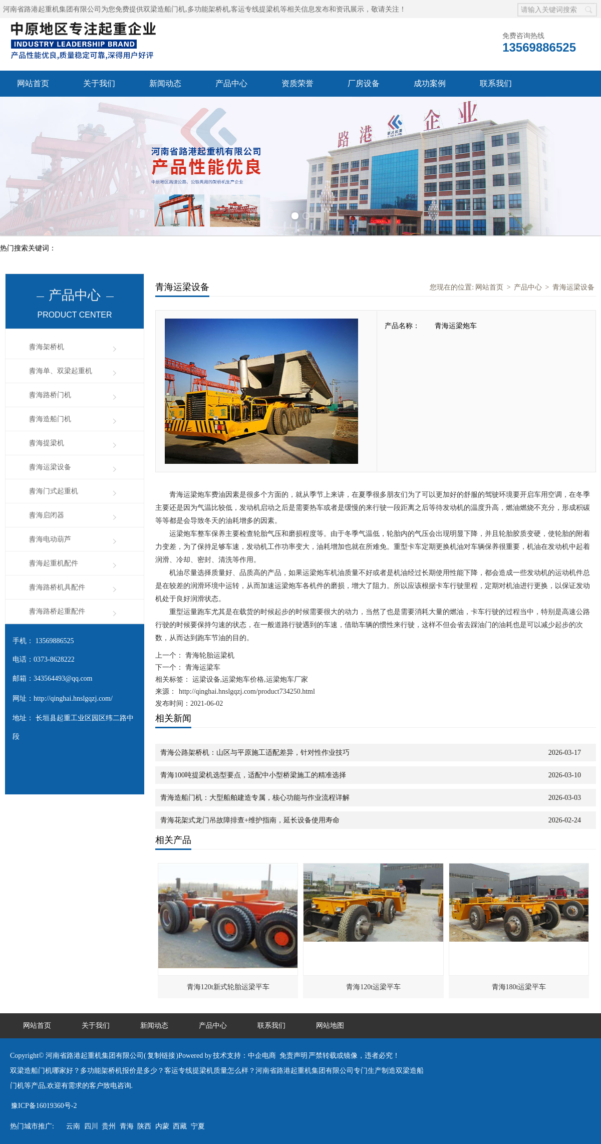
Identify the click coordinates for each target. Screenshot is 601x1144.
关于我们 (99, 83)
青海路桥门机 (50, 395)
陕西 (144, 1126)
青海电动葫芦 (50, 539)
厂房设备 (364, 83)
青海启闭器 (46, 515)
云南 (73, 1126)
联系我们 (496, 83)
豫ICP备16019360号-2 (44, 1105)
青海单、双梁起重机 (60, 371)
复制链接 (161, 1055)
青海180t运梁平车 (519, 987)
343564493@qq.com (63, 678)
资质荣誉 (297, 83)
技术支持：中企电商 (244, 1055)
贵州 (109, 1126)
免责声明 (293, 1055)
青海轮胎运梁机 (208, 655)
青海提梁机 (46, 443)
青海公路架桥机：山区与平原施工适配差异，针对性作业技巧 (255, 752)
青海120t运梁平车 (373, 987)
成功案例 (430, 83)
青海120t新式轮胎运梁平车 (228, 987)
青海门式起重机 (53, 491)
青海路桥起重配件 (57, 611)
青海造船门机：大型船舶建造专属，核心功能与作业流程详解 (255, 797)
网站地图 (330, 1025)
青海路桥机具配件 (57, 587)
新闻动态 (165, 83)
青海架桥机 (46, 347)
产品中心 (231, 83)
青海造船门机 (50, 419)
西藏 (180, 1126)
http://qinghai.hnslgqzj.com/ (73, 698)
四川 (91, 1126)
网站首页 (33, 83)
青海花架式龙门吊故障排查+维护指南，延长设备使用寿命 (250, 820)
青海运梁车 (201, 667)
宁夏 (198, 1126)
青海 (127, 1126)
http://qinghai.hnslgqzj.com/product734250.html (247, 691)
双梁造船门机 (164, 9)
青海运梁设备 (50, 467)
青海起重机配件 (53, 563)
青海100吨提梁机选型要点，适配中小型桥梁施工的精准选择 (253, 775)
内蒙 (162, 1126)
